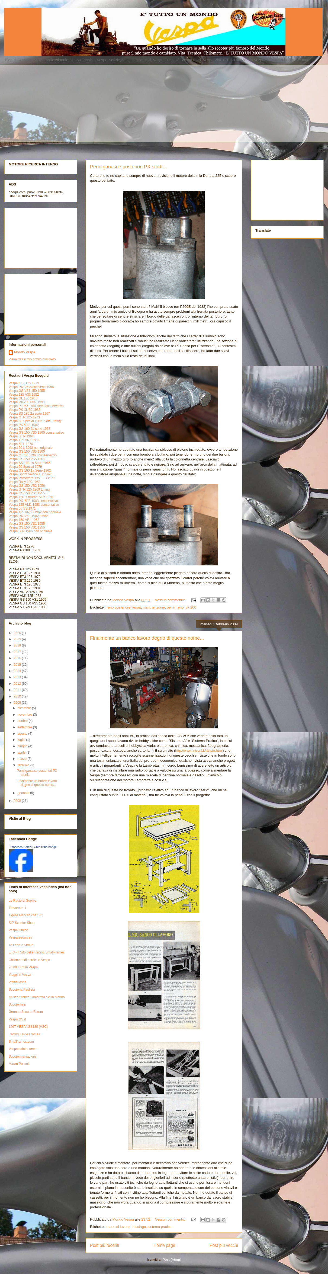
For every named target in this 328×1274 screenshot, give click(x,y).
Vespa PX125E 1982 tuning (29, 516)
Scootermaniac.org (22, 1056)
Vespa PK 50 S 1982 (24, 425)
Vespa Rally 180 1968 (24, 482)
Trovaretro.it (17, 908)
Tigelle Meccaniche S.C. (26, 915)
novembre (25, 714)
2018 (18, 645)
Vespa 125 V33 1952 (24, 394)
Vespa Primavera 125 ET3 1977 (32, 478)
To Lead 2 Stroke (21, 945)
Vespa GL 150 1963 (23, 398)
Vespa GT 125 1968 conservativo (33, 455)
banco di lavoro (118, 1227)
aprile (22, 752)
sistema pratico (159, 1227)
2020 (18, 633)
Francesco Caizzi (20, 847)
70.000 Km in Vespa (23, 967)
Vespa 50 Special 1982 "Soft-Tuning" (35, 421)
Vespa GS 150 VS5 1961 (27, 459)
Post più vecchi (224, 1245)
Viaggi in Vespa (20, 975)
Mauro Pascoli (19, 1064)
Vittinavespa (17, 982)
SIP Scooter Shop (21, 923)
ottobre (23, 721)
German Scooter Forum (26, 1012)
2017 (18, 652)
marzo (23, 759)
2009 (18, 703)
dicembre (25, 708)
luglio (22, 740)
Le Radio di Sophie (22, 900)
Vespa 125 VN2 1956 (24, 440)
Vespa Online (18, 930)
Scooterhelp (17, 1004)
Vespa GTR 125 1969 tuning (29, 489)
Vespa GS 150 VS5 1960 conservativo (36, 432)
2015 (18, 665)
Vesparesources (20, 937)
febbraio (24, 765)
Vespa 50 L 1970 (21, 444)
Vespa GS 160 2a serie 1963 (29, 429)
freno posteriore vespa (123, 607)
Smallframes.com (21, 1041)
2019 (18, 639)
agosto (23, 733)
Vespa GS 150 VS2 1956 (27, 486)
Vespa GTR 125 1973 (24, 417)
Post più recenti (104, 1245)
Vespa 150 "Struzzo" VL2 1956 (31, 497)
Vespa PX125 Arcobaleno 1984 (31, 387)
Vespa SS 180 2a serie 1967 (29, 413)
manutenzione (154, 607)
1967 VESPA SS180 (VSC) (28, 1027)
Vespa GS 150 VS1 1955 (27, 493)
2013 (18, 677)
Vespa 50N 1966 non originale (30, 531)
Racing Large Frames (24, 1034)
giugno (23, 746)
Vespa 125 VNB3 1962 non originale (35, 512)
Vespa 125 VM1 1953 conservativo (34, 505)
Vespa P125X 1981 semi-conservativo (36, 406)
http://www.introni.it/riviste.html (199, 750)
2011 (18, 690)
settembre (25, 727)
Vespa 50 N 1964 (21, 436)
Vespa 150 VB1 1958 (24, 520)
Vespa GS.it (17, 1019)
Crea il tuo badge (45, 847)
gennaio (24, 793)
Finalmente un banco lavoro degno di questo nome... (147, 638)
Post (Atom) (172, 1259)
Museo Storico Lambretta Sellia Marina (37, 997)
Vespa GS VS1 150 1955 (27, 391)
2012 (18, 684)
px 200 (191, 607)
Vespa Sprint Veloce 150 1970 (30, 474)
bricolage (138, 1227)
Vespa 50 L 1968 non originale (31, 448)
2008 (18, 801)
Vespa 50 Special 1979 (25, 467)
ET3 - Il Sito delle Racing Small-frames (37, 952)
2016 (18, 658)
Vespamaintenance (22, 1049)
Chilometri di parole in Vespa (29, 960)
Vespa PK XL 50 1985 (24, 410)
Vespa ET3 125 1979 (24, 383)
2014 (18, 671)
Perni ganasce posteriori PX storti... (128, 166)
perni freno (175, 607)
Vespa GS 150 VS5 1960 (27, 451)
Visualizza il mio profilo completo (32, 359)
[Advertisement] (108, 103)
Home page (164, 1245)
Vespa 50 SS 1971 (22, 508)
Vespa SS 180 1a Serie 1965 (29, 463)
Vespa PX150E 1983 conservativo (33, 501)
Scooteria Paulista (22, 989)
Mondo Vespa (24, 352)
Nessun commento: (170, 600)
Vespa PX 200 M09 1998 (27, 402)
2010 (18, 696)
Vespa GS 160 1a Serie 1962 (30, 470)
